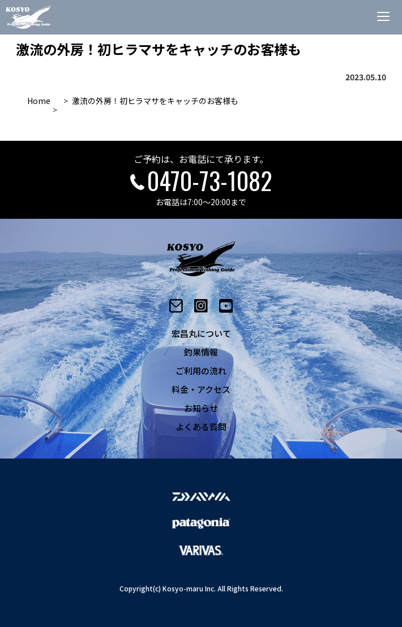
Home (38, 100)
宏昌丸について (201, 333)
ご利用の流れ (201, 371)
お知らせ (201, 408)
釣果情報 (201, 352)
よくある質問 (201, 427)
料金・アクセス (201, 389)
